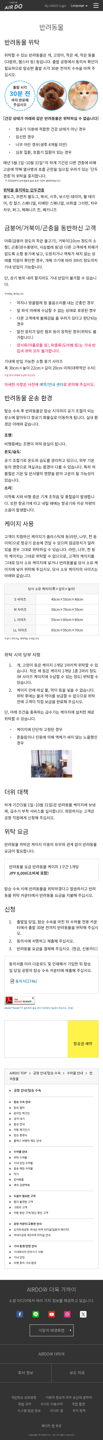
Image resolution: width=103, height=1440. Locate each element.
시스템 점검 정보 (29, 1410)
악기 (16, 1174)
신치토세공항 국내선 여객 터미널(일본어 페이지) (41, 1229)
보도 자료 (77, 1372)
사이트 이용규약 (51, 1403)
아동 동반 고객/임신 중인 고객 (31, 1213)
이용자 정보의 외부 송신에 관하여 (69, 1397)
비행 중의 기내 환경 (25, 1263)
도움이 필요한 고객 (24, 1196)
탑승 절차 (19, 1107)
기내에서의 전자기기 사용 (28, 1252)
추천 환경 (78, 1403)
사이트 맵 (56, 1410)
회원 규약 (24, 1403)
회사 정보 (25, 1372)
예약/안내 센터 (51, 384)
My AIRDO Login (55, 5)
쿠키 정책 (78, 1410)
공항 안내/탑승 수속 (27, 1090)
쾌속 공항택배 (22, 1185)
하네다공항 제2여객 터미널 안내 (32, 1235)
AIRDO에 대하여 (51, 1354)
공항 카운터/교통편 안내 (28, 1224)
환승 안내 (19, 1124)
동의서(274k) (26, 981)
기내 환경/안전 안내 (25, 1246)
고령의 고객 (20, 1207)
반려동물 (19, 1179)
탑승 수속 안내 (22, 1102)
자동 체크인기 (22, 1129)
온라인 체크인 (22, 1113)
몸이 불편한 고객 (23, 1202)
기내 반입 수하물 (23, 1163)
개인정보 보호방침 (24, 1397)
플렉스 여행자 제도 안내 (27, 1140)
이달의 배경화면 (55, 1330)
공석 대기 (19, 1118)
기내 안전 (19, 1257)
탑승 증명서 (20, 1135)
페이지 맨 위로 (51, 1425)
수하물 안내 (20, 1151)
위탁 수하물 (20, 1157)
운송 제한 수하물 (23, 1168)
